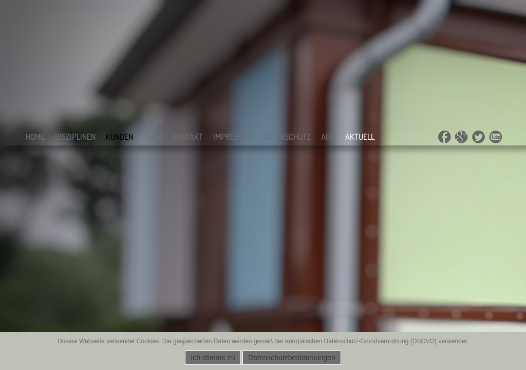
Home (35, 137)
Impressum (233, 137)
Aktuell (359, 137)
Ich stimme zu (213, 358)
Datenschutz (287, 137)
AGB (328, 137)
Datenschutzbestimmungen (291, 358)
